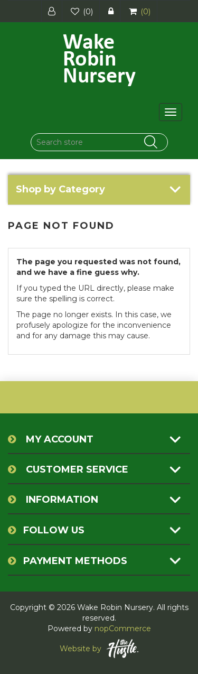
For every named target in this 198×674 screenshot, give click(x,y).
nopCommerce (123, 628)
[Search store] (99, 142)
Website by (99, 649)
